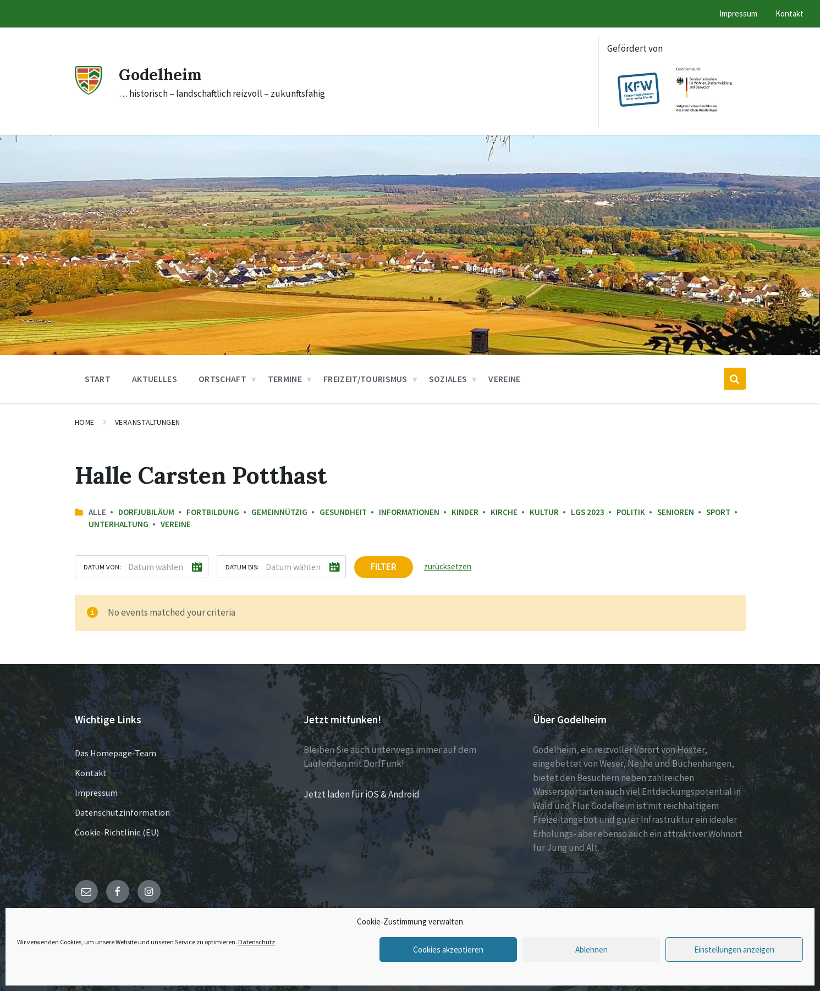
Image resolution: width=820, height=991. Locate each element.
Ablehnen (591, 949)
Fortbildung (212, 512)
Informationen (409, 512)
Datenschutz (256, 942)
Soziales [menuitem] (448, 378)
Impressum (96, 792)
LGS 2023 (587, 512)
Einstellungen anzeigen (734, 949)
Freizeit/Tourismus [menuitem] (365, 378)
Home (85, 422)
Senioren (675, 512)
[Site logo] (88, 91)
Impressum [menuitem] (738, 13)
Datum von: (102, 566)
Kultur (544, 512)
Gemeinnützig (279, 512)
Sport (718, 512)
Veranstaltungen (147, 422)
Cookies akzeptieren (448, 949)
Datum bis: (241, 566)
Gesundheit (343, 512)
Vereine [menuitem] (504, 378)
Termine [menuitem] (285, 378)
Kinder (465, 512)
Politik (631, 512)
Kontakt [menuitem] (789, 13)
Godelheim (162, 74)
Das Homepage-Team (115, 753)
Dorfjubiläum (146, 512)
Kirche (504, 512)
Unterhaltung (118, 524)
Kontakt (91, 772)
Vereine (176, 524)
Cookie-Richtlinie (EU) (117, 832)
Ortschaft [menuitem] (222, 378)
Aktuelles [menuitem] (154, 378)
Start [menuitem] (98, 378)
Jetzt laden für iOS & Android (362, 794)
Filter (384, 567)
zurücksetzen (447, 566)
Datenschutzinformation (122, 812)
